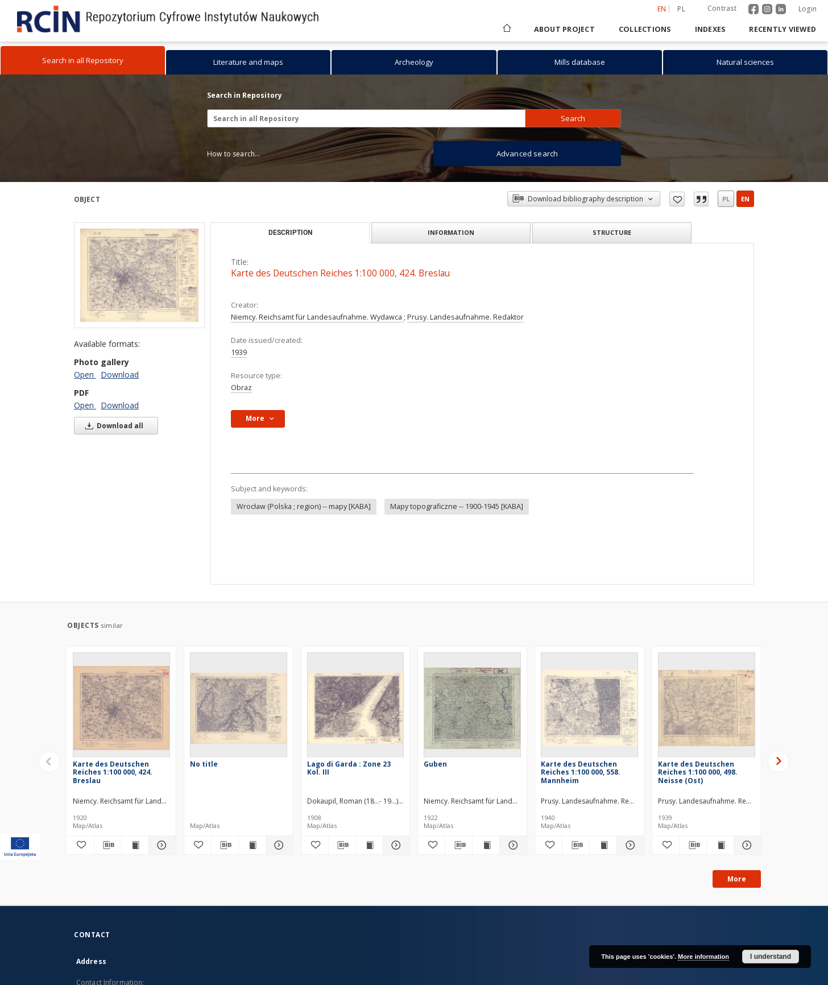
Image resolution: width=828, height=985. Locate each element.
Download (120, 374)
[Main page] (506, 29)
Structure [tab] (612, 232)
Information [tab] (451, 232)
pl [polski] (681, 9)
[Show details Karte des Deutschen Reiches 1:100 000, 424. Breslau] (160, 845)
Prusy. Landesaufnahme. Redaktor (465, 317)
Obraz (241, 387)
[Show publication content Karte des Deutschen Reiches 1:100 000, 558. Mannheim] (603, 845)
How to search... (233, 154)
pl (726, 198)
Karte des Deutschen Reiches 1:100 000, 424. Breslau (112, 772)
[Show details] (277, 845)
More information (703, 956)
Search (573, 118)
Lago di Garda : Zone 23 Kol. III (349, 768)
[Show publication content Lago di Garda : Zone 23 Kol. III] (369, 845)
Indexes (710, 29)
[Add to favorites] (80, 845)
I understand (770, 957)
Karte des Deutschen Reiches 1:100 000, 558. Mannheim (580, 772)
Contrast (721, 8)
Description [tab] (290, 233)
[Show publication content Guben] (486, 845)
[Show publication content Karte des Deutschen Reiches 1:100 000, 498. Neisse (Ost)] (720, 845)
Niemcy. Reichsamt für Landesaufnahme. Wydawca (317, 317)
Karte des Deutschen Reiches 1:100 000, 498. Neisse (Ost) (698, 772)
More (736, 879)
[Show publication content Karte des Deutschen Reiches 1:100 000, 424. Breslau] (135, 845)
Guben (435, 764)
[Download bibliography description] (107, 845)
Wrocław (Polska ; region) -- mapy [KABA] (304, 506)
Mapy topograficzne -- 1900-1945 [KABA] (456, 506)
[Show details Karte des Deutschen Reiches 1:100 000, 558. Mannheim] (628, 845)
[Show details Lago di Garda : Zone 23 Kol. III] (395, 845)
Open (85, 374)
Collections (645, 29)
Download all (112, 425)
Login (807, 9)
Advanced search (527, 153)
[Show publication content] (252, 845)
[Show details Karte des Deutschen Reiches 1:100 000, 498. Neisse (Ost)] (745, 845)
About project (564, 29)
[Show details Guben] (511, 845)
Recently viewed (782, 29)
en (745, 198)
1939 (239, 352)
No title (204, 764)
